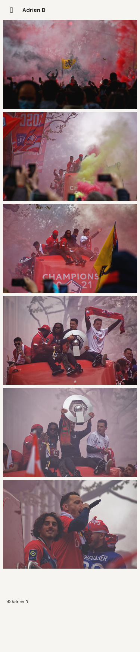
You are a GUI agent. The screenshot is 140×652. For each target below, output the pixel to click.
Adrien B (34, 9)
